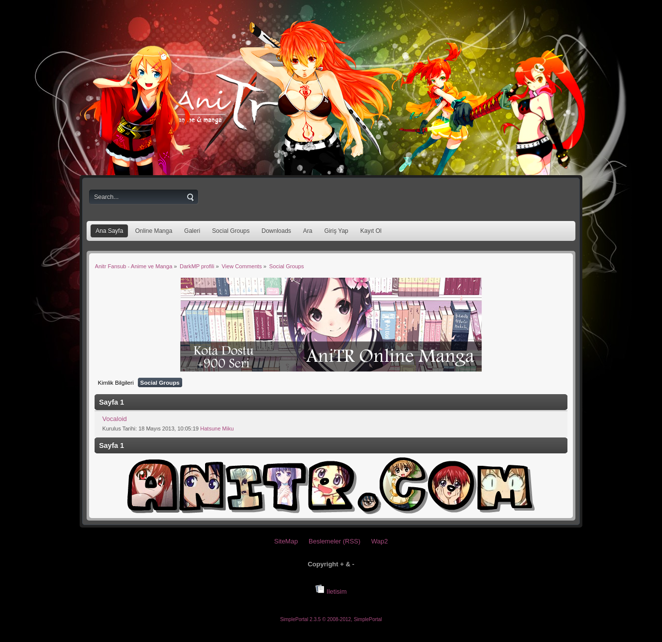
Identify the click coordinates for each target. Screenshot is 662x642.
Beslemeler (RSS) (334, 541)
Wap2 (379, 541)
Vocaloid (115, 419)
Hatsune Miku (216, 428)
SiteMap (286, 541)
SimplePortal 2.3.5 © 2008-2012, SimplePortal (331, 619)
